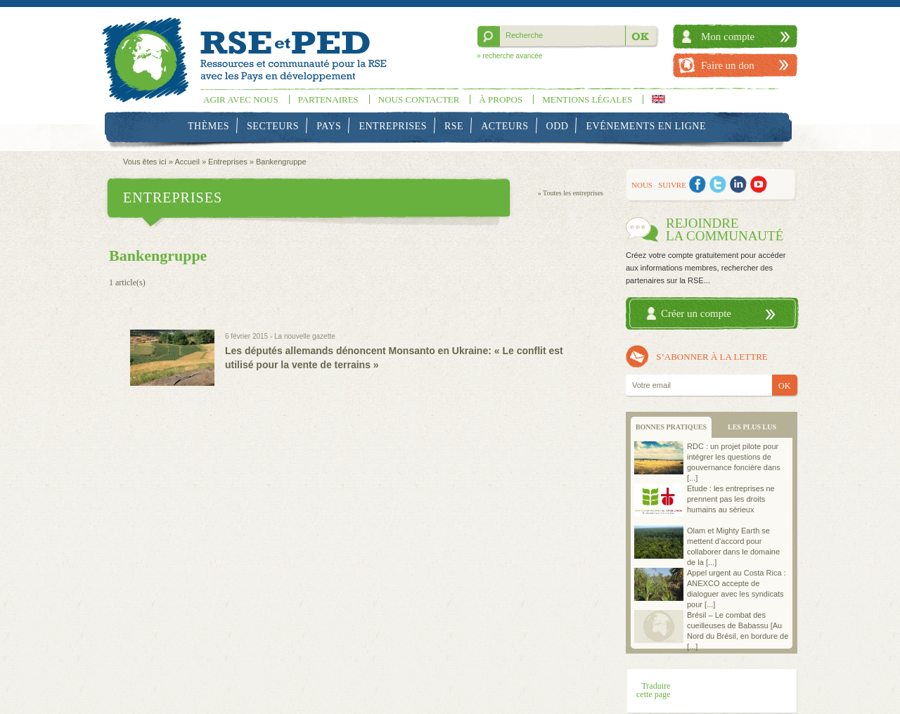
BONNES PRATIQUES (671, 427)
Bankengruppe (281, 161)
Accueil (186, 161)
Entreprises (393, 126)
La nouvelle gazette (304, 336)
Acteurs (504, 126)
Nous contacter (419, 99)
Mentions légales (587, 99)
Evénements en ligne (646, 126)
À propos (500, 99)
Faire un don (727, 65)
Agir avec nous (240, 99)
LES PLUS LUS (752, 427)
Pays (328, 126)
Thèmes (208, 126)
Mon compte (727, 36)
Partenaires (328, 99)
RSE (453, 126)
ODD (557, 126)
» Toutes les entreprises (570, 193)
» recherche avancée (509, 56)
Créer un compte (696, 313)
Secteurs (273, 126)
